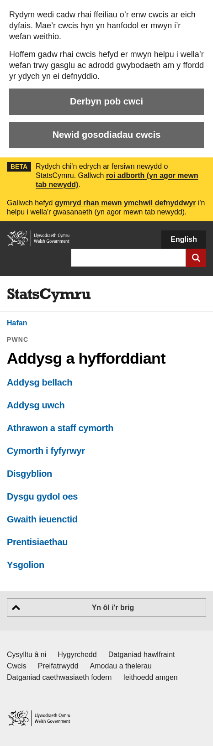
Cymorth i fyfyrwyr (46, 451)
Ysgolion (25, 565)
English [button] (183, 239)
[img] (49, 295)
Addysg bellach (39, 382)
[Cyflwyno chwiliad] (196, 258)
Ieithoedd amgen (150, 677)
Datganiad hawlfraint (141, 654)
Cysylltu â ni (26, 654)
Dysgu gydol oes (42, 496)
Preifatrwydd (58, 666)
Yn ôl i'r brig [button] (113, 607)
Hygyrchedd (77, 654)
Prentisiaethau (37, 542)
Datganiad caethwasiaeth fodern (59, 677)
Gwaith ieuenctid (42, 519)
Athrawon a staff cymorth (60, 428)
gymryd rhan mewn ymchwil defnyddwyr (125, 203)
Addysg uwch (35, 405)
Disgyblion (29, 474)
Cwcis (17, 666)
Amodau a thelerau (121, 666)
